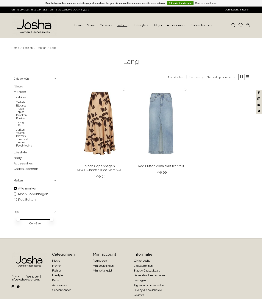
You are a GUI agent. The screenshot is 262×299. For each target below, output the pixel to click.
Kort (20, 125)
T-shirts (20, 102)
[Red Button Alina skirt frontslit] (161, 124)
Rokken (41, 47)
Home (78, 25)
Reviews (139, 295)
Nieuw (91, 25)
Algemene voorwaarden (149, 285)
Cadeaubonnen (201, 25)
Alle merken (27, 188)
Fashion (28, 47)
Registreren (100, 260)
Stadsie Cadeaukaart (147, 270)
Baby (18, 158)
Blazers (21, 136)
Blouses (21, 105)
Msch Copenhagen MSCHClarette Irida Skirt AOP (99, 168)
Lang (21, 122)
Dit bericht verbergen (180, 3)
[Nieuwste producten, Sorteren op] (220, 77)
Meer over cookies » (205, 3)
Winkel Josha (142, 260)
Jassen (20, 142)
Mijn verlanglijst (102, 270)
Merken (20, 92)
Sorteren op (195, 77)
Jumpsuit (22, 139)
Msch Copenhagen (33, 194)
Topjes (20, 111)
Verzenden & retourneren (149, 275)
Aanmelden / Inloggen (237, 9)
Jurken (20, 129)
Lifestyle (20, 152)
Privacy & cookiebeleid (148, 290)
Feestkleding (24, 145)
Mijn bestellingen (103, 265)
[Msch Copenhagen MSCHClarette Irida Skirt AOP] (100, 124)
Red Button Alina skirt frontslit (161, 166)
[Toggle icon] (233, 25)
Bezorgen (140, 280)
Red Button (27, 199)
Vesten (20, 132)
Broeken (21, 115)
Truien (20, 108)
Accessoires (23, 163)
